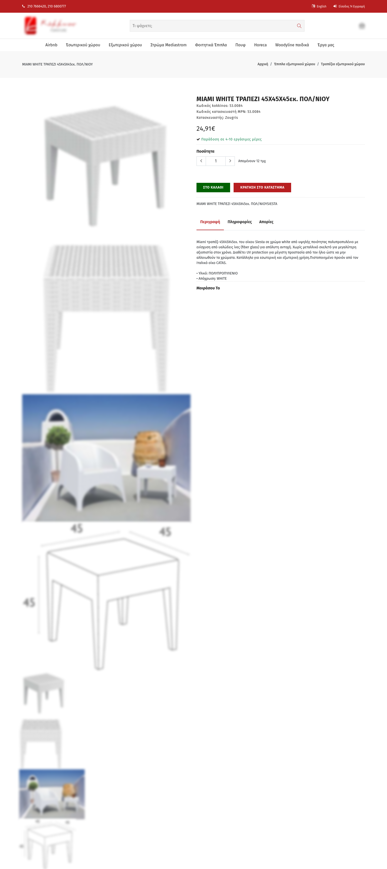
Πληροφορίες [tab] (240, 221)
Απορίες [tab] (266, 221)
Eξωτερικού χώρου (124, 45)
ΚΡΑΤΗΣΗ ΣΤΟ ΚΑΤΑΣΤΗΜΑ (262, 187)
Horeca (260, 45)
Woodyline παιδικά (292, 45)
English (313, 6)
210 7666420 (34, 6)
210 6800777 (57, 6)
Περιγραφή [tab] (210, 221)
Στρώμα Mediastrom (168, 45)
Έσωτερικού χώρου (82, 45)
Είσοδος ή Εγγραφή (347, 6)
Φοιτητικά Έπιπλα (210, 45)
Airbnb (50, 45)
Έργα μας (326, 45)
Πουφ (240, 45)
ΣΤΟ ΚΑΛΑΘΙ (213, 187)
